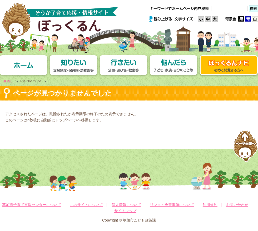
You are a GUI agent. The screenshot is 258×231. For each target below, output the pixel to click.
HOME (8, 81)
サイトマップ (125, 211)
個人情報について (126, 205)
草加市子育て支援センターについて (31, 205)
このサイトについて (86, 205)
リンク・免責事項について (172, 205)
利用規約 (210, 205)
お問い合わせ (237, 205)
